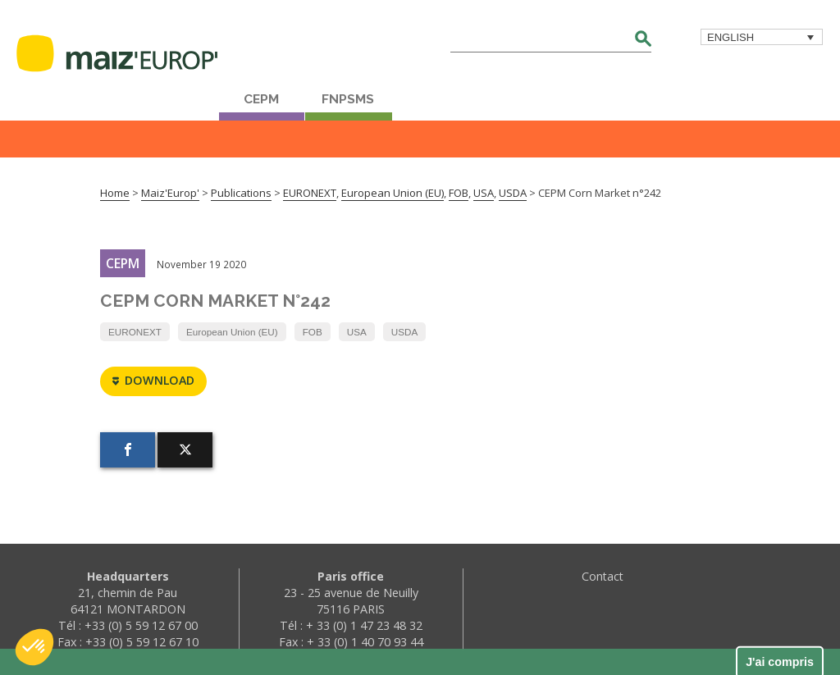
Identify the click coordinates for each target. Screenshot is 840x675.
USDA (404, 331)
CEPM (261, 99)
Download (153, 381)
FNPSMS (348, 99)
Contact (602, 576)
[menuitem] (762, 37)
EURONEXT (135, 331)
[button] (34, 647)
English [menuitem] (730, 37)
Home (115, 192)
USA (357, 331)
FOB (312, 331)
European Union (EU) (232, 331)
